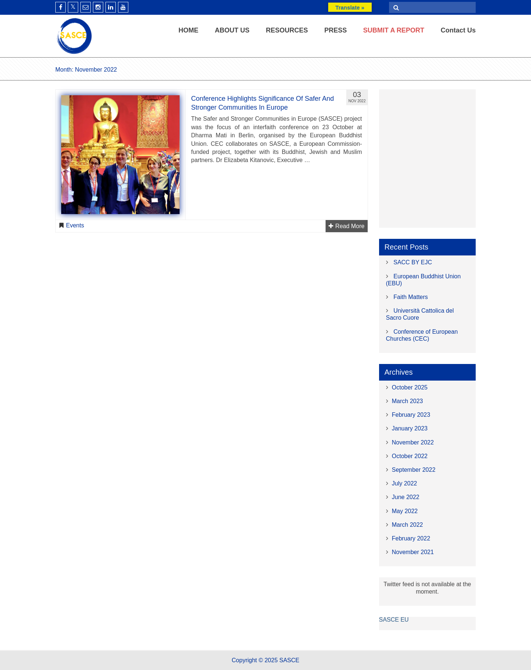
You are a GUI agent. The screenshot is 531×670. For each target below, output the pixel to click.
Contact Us (458, 30)
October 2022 (410, 456)
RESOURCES (287, 30)
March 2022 (407, 525)
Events (75, 225)
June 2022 (406, 497)
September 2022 (413, 470)
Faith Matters (410, 297)
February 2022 (411, 538)
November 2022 (413, 442)
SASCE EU (394, 619)
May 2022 (405, 511)
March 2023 (407, 401)
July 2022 (404, 483)
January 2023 (410, 428)
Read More (346, 226)
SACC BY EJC (412, 262)
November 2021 (413, 552)
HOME (188, 30)
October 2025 (410, 387)
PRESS (335, 30)
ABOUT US (232, 30)
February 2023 (411, 415)
